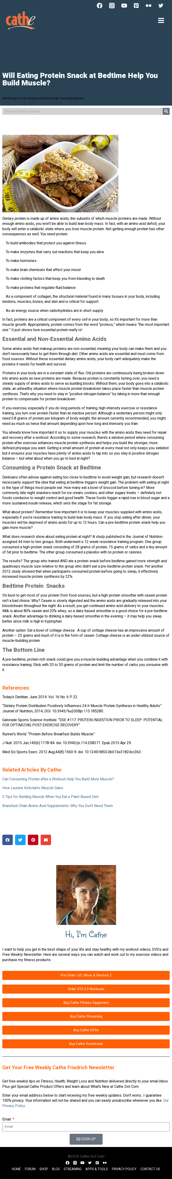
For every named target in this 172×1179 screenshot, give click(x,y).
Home (16, 1169)
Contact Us (150, 1169)
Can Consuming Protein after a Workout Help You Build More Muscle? (58, 779)
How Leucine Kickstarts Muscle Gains (32, 788)
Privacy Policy (124, 1169)
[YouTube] (124, 5)
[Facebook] (99, 5)
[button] (7, 840)
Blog (56, 1169)
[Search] (166, 111)
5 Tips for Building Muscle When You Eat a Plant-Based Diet (50, 797)
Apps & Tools (96, 1169)
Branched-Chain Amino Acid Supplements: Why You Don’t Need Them (57, 806)
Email (7, 1119)
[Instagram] (111, 5)
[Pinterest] (136, 5)
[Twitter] (160, 5)
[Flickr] (148, 5)
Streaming (72, 1169)
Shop (43, 1169)
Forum (30, 1169)
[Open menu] (161, 20)
